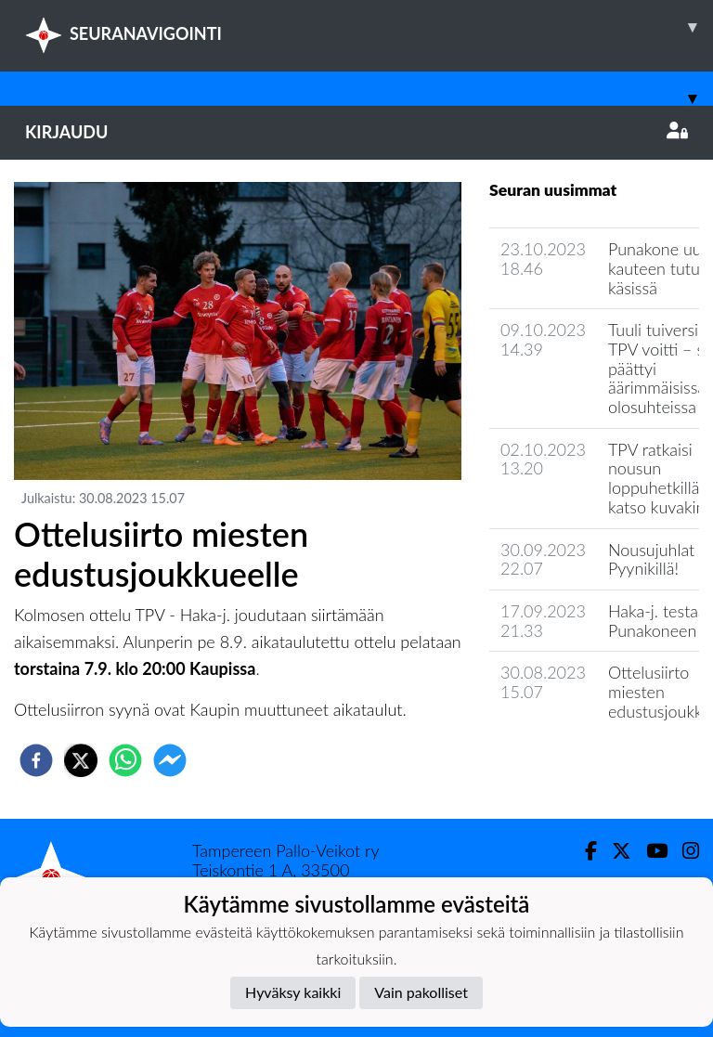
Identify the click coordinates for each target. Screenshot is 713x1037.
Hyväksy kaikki (293, 992)
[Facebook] (583, 851)
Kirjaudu (356, 132)
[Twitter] (614, 851)
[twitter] (80, 760)
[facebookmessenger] (170, 760)
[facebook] (36, 760)
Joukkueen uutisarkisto (584, 763)
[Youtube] (649, 851)
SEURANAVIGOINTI (369, 27)
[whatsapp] (125, 760)
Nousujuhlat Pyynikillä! (651, 559)
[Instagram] (683, 851)
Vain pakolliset (421, 992)
